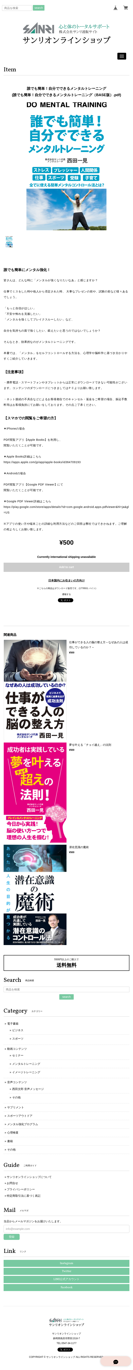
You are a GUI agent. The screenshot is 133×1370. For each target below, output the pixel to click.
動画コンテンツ (17, 1048)
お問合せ (12, 1183)
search (38, 7)
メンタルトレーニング (26, 1063)
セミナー (17, 1055)
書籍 (10, 1141)
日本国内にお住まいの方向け (66, 580)
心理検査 (12, 1132)
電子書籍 (12, 1023)
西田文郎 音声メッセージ (28, 1089)
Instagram (66, 1263)
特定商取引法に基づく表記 (23, 1195)
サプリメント (15, 1107)
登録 (11, 1236)
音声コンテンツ (17, 1082)
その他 (16, 1097)
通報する (66, 594)
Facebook (67, 1287)
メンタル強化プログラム (22, 1124)
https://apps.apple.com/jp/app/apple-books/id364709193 (42, 462)
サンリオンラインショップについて (29, 1177)
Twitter (66, 1271)
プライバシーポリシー (21, 1189)
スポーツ (17, 1038)
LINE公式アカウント (66, 1279)
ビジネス (17, 1030)
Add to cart (66, 567)
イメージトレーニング (26, 1072)
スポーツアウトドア (19, 1115)
